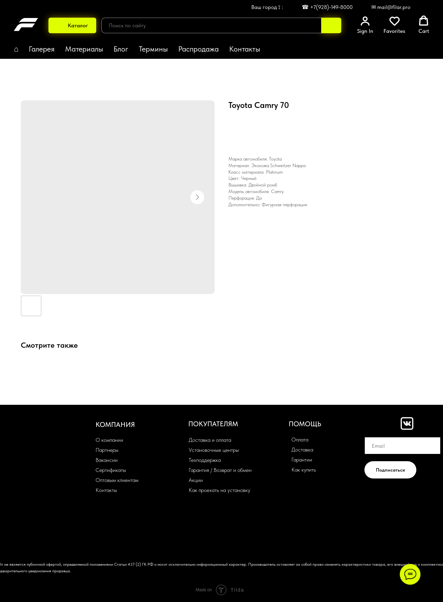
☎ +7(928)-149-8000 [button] (327, 7)
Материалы (84, 48)
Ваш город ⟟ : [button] (267, 7)
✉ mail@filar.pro (390, 7)
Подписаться (390, 470)
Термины (153, 48)
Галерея (42, 48)
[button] (365, 25)
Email (371, 432)
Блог (121, 48)
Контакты (244, 48)
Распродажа (198, 48)
